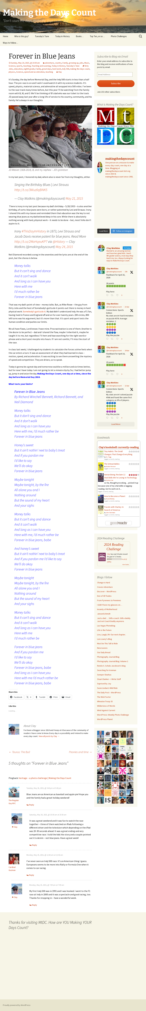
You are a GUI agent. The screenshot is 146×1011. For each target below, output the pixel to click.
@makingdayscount (114, 272)
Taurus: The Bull (19, 752)
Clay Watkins (112, 268)
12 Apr (127, 386)
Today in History (62, 36)
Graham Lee (109, 480)
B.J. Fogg (108, 457)
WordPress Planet (105, 719)
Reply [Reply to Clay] (34, 845)
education (18, 69)
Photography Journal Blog (108, 657)
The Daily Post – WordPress (109, 692)
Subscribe (116, 83)
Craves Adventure (105, 587)
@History (59, 241)
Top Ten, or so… (97, 36)
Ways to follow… (10, 42)
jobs (81, 63)
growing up (74, 63)
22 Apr (127, 307)
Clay (60, 72)
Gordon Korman (111, 466)
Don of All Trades (104, 596)
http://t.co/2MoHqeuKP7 (30, 241)
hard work (56, 69)
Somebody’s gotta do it (34, 311)
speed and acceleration (34, 72)
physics (12, 72)
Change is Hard (103, 582)
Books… (80, 36)
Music (86, 63)
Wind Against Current (106, 710)
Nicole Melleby (110, 499)
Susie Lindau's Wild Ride (107, 688)
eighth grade (29, 69)
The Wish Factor (104, 697)
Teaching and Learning (41, 66)
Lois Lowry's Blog (104, 639)
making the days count (80, 69)
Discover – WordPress (106, 591)
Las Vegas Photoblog (106, 625)
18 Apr (127, 350)
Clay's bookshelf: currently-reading (119, 447)
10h (126, 272)
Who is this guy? (21, 36)
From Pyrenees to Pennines (109, 600)
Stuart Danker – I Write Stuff (109, 679)
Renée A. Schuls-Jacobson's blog (111, 665)
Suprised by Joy (104, 683)
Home (5, 36)
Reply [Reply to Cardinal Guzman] (31, 875)
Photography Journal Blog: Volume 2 (112, 661)
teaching (27, 66)
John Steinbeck (110, 513)
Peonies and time (80, 752)
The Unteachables (112, 464)
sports (19, 66)
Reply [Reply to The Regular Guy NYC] (31, 804)
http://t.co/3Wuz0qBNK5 (30, 190)
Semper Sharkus (104, 674)
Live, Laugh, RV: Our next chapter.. (111, 634)
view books (125, 564)
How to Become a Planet (114, 496)
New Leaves (102, 648)
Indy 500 (65, 69)
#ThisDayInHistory (34, 231)
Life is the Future (104, 630)
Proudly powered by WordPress (16, 1005)
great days (46, 69)
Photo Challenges (119, 36)
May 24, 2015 (64, 246)
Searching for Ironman (106, 670)
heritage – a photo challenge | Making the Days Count (45, 778)
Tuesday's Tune (72, 66)
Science (12, 66)
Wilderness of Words (106, 706)
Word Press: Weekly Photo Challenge (113, 714)
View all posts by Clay (49, 736)
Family (65, 63)
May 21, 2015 (74, 198)
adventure (49, 63)
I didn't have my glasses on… (109, 605)
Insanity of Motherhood (107, 609)
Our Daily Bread (103, 652)
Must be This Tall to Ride (107, 643)
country (58, 63)
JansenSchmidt (103, 613)
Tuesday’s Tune (42, 36)
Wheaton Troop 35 (105, 701)
